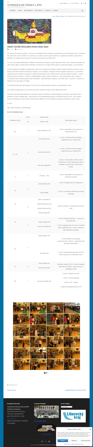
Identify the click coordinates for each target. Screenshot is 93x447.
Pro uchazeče (28, 10)
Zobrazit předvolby (85, 440)
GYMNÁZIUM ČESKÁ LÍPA (24, 5)
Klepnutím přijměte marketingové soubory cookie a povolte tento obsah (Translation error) (46, 412)
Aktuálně (12, 10)
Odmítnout (74, 440)
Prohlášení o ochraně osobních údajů (77, 444)
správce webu (19, 49)
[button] (90, 429)
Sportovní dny (11, 390)
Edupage (55, 10)
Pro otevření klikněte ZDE (46, 434)
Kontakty (48, 10)
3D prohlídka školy (40, 421)
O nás (19, 10)
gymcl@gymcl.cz (65, 3)
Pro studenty (38, 10)
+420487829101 (75, 3)
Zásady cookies (67, 444)
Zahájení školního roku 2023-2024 (75, 390)
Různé (15, 385)
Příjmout (63, 440)
